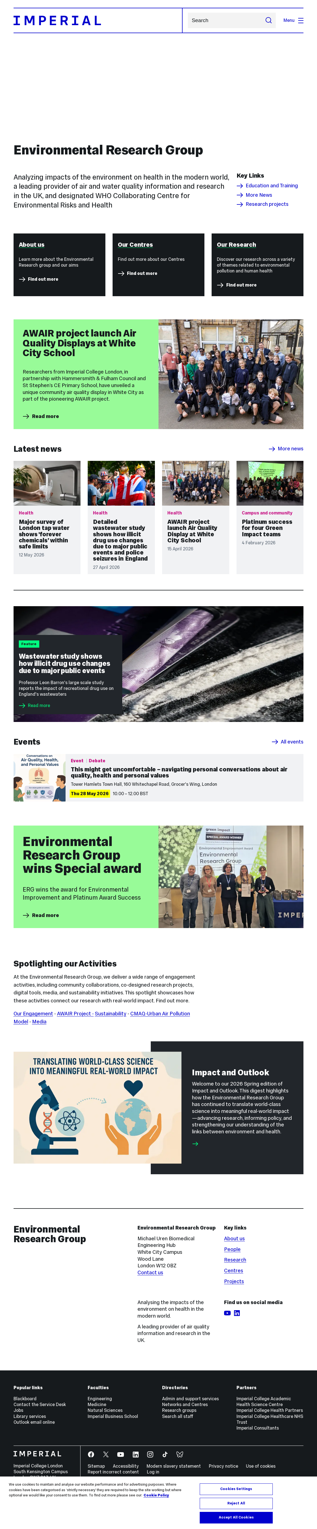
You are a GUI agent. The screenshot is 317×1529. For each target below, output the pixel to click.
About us (234, 1299)
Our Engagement (33, 1074)
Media (39, 1082)
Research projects (263, 204)
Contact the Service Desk (40, 1465)
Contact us (150, 1333)
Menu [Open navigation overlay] (293, 20)
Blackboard (25, 1460)
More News (254, 195)
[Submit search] (268, 20)
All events (287, 803)
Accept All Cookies (236, 1517)
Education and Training (267, 186)
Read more (41, 477)
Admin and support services (190, 1460)
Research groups (179, 1471)
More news (286, 510)
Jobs (18, 1471)
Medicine (97, 1465)
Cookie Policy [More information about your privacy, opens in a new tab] (156, 1495)
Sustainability (110, 1074)
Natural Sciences (105, 1471)
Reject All (236, 1503)
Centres (233, 1332)
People (232, 1310)
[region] (158, 1503)
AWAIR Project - (75, 1074)
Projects (234, 1342)
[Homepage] (98, 20)
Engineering (100, 1460)
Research (235, 1321)
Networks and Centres (185, 1465)
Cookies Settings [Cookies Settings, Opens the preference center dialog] (236, 1489)
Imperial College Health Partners (270, 1471)
